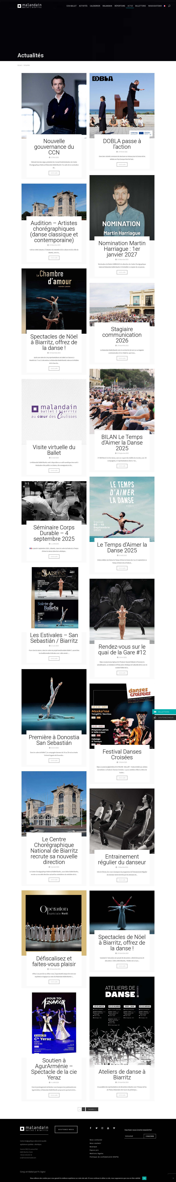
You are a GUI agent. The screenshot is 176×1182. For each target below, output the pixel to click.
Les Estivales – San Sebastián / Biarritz (54, 638)
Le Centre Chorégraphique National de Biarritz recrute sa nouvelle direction (54, 850)
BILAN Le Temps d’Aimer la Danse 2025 (122, 443)
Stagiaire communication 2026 (122, 335)
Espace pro (94, 1150)
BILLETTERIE (161, 711)
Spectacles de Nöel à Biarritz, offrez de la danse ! (54, 342)
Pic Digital (41, 1171)
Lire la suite (54, 173)
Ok (144, 1178)
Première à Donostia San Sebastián (54, 740)
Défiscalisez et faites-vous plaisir (54, 961)
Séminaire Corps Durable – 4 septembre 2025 (54, 533)
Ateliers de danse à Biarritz (122, 1074)
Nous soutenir (95, 1143)
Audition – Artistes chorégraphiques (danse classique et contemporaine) (54, 231)
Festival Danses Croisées (122, 754)
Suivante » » (92, 1109)
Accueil (20, 65)
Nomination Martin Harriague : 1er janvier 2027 (122, 249)
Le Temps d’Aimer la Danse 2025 (122, 547)
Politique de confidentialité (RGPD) (104, 1157)
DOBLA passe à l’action (122, 144)
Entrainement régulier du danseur (122, 859)
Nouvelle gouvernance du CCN (54, 147)
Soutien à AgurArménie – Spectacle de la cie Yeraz (54, 1069)
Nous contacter (96, 1140)
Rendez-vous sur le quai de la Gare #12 (122, 649)
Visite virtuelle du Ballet (54, 450)
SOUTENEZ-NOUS (163, 717)
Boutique (93, 1147)
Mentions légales (96, 1153)
